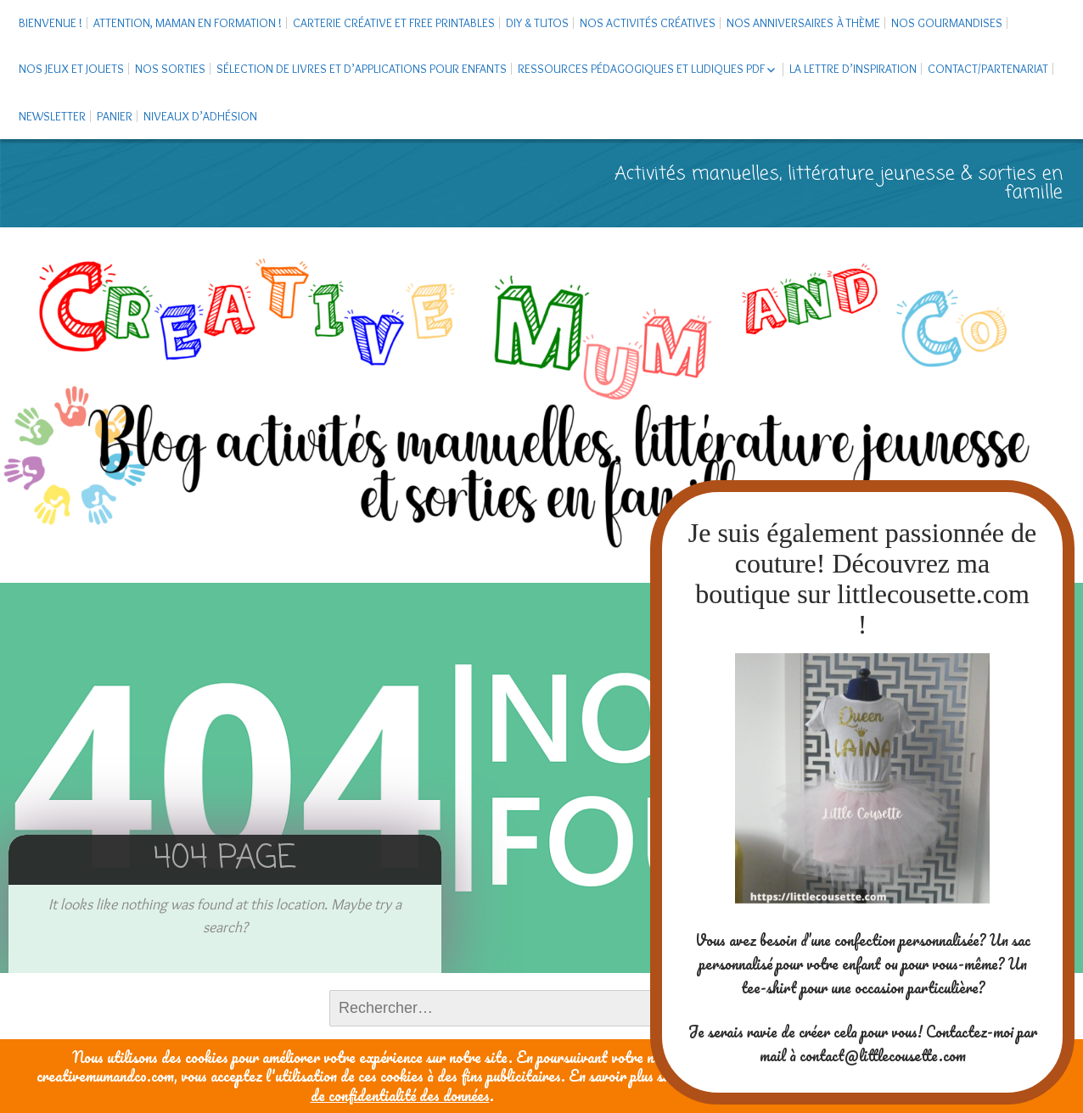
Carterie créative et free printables (394, 23)
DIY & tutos (537, 23)
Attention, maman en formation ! (187, 23)
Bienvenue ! (50, 23)
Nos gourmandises (946, 23)
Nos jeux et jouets (71, 68)
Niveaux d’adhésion (200, 116)
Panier (114, 116)
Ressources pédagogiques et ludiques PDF (641, 68)
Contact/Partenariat (988, 68)
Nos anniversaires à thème (803, 23)
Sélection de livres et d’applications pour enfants (361, 68)
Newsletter (52, 116)
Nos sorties (170, 68)
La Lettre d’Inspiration (853, 68)
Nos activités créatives (647, 23)
